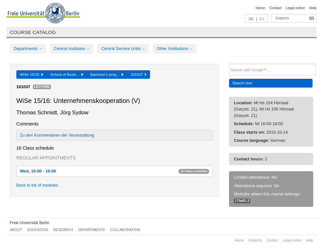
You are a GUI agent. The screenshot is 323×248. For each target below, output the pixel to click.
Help (312, 8)
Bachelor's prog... (106, 74)
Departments (28, 48)
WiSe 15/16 (31, 74)
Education (37, 230)
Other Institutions (174, 48)
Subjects (282, 18)
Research (63, 230)
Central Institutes (72, 48)
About (16, 230)
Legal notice (295, 8)
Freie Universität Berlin (29, 223)
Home (260, 8)
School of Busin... (66, 74)
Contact (275, 8)
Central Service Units (123, 48)
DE (251, 19)
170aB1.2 (242, 201)
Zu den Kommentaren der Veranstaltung (57, 135)
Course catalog (33, 32)
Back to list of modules (37, 185)
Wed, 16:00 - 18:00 (114, 171)
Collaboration (125, 230)
